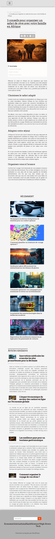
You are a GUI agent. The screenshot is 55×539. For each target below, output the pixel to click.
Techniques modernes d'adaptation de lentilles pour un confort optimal (24, 220)
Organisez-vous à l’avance (15, 74)
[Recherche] (25, 518)
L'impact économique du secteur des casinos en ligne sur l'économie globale (27, 399)
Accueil (9, 12)
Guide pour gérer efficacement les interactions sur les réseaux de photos (24, 267)
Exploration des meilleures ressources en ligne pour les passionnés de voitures (26, 338)
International (17, 12)
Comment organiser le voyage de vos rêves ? (30, 475)
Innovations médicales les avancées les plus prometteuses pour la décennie (26, 358)
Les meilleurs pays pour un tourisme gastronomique (32, 439)
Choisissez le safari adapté (15, 69)
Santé (28, 524)
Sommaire (13, 66)
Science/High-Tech (38, 525)
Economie (9, 524)
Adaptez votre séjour (13, 72)
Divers (48, 524)
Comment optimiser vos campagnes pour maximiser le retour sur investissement (26, 290)
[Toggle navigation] (9, 3)
